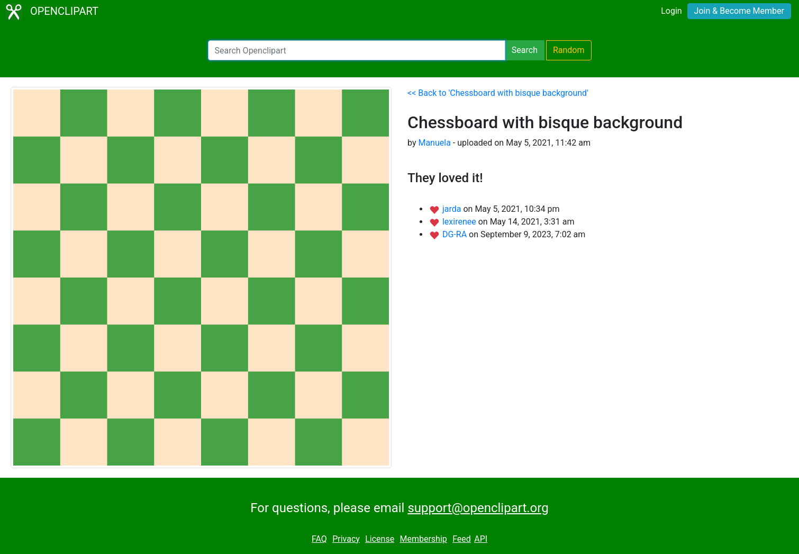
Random (569, 50)
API (480, 539)
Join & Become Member (739, 11)
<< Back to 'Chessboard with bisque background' (497, 93)
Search (525, 50)
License (379, 539)
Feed (461, 539)
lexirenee (460, 222)
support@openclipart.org (477, 508)
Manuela (434, 143)
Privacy (346, 539)
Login (671, 11)
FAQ (319, 539)
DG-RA (455, 234)
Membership (423, 539)
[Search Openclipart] (356, 50)
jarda (453, 209)
